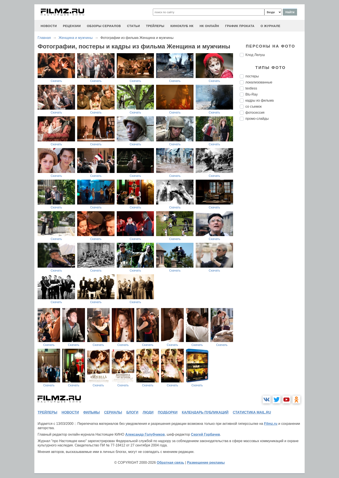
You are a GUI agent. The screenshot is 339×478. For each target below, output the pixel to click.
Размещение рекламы (206, 462)
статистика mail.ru (252, 412)
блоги (132, 412)
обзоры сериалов (104, 26)
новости (49, 26)
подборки (167, 412)
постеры (252, 76)
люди (148, 412)
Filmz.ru (270, 423)
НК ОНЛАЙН (209, 26)
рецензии (72, 26)
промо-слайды (257, 118)
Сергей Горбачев (205, 434)
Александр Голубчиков (145, 434)
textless (251, 88)
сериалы (113, 412)
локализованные (258, 82)
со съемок (253, 106)
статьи (133, 26)
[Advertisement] (272, 196)
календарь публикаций (205, 412)
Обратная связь (170, 462)
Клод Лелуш (255, 55)
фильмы (91, 412)
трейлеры (155, 26)
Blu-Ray (251, 94)
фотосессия (254, 112)
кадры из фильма (259, 100)
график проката (239, 26)
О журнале (270, 26)
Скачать (56, 81)
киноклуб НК (181, 26)
